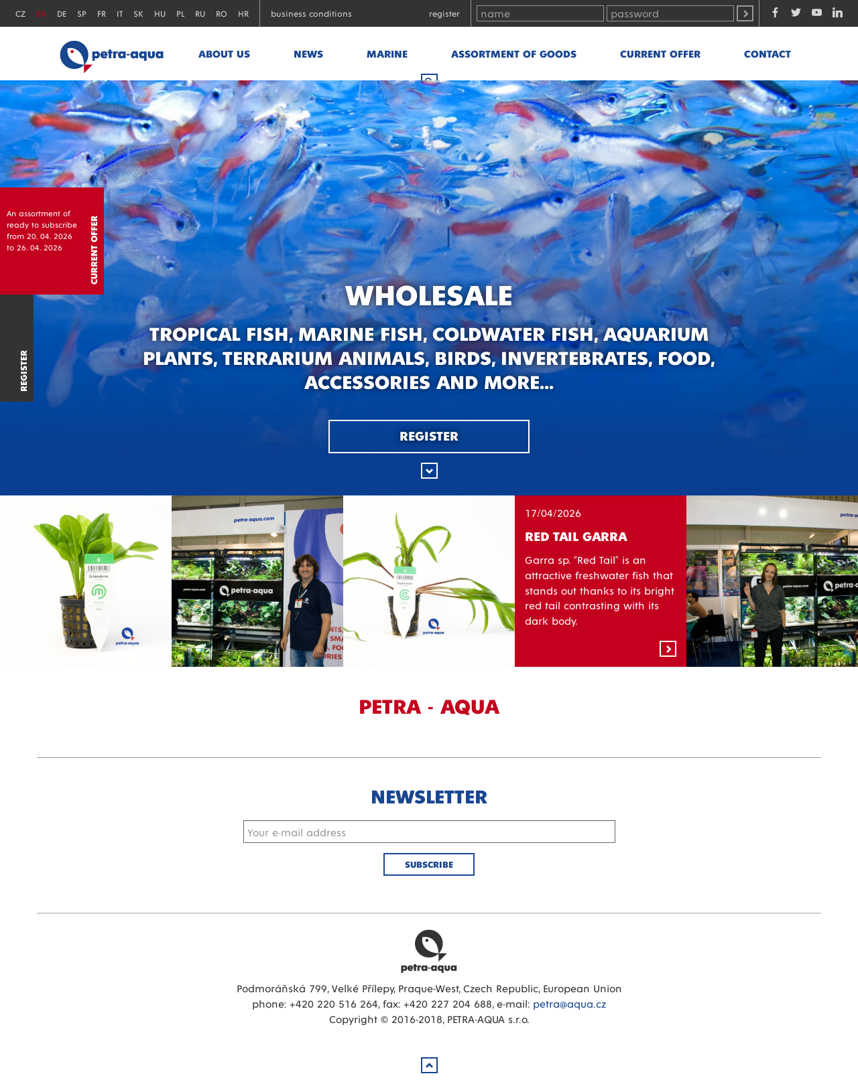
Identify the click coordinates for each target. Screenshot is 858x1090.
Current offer (660, 53)
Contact (767, 53)
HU (160, 13)
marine (387, 53)
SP (81, 13)
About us (224, 53)
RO (221, 13)
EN (41, 13)
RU (200, 13)
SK (138, 13)
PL (180, 13)
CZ (20, 13)
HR (243, 13)
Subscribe (429, 864)
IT (120, 13)
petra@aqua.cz (569, 1003)
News (308, 53)
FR (101, 13)
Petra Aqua (429, 950)
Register (444, 13)
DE (61, 13)
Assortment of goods (513, 53)
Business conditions (311, 13)
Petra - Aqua (111, 53)
